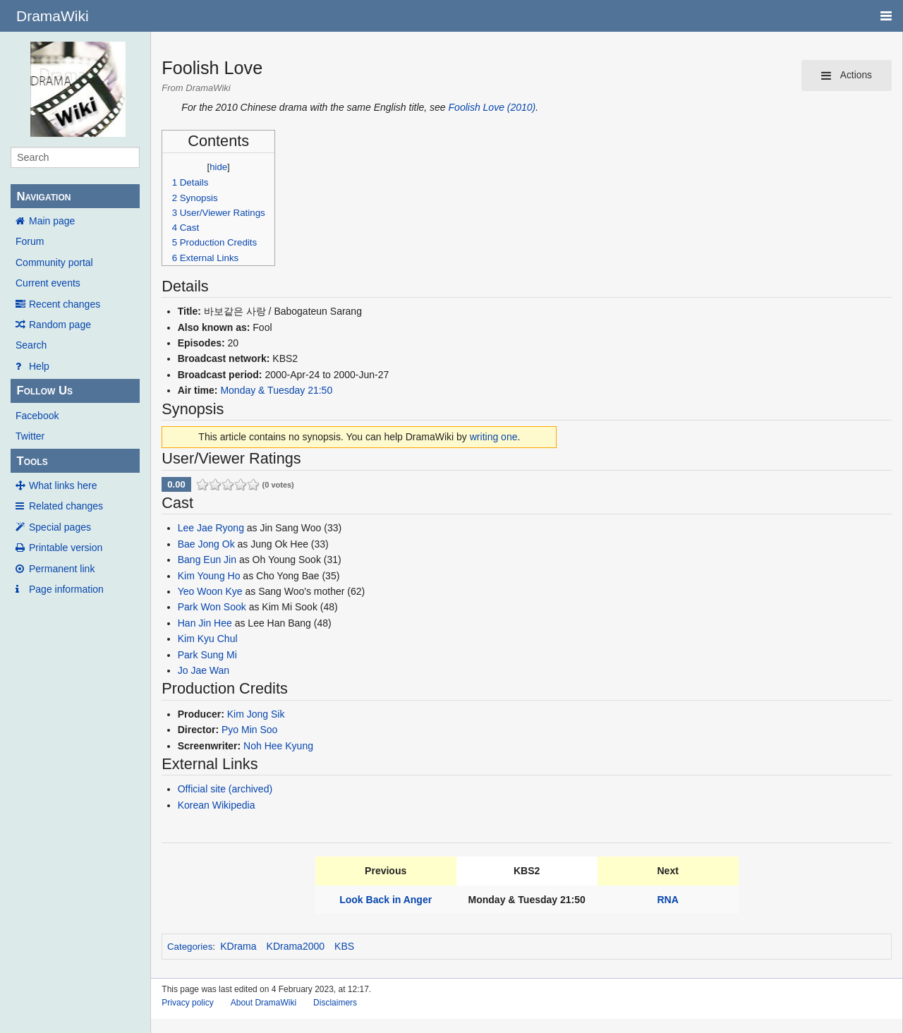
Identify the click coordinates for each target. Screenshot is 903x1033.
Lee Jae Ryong (211, 527)
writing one (494, 436)
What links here (63, 485)
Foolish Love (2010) (492, 107)
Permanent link (62, 568)
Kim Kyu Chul (208, 638)
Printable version (65, 547)
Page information (66, 589)
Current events (48, 283)
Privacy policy (187, 1003)
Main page (52, 220)
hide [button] (218, 167)
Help (39, 366)
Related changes (66, 506)
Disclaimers (335, 1003)
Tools (31, 461)
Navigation (43, 196)
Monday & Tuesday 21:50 (276, 390)
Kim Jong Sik (256, 714)
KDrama (238, 946)
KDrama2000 (296, 946)
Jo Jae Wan (203, 670)
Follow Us (44, 390)
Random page (60, 324)
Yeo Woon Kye (210, 591)
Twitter (30, 436)
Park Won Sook (212, 606)
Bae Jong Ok (206, 544)
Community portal (54, 262)
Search (31, 345)
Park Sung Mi (207, 654)
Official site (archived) (225, 789)
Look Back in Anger (385, 899)
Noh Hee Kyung (278, 745)
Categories (189, 946)
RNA (668, 899)
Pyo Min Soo (249, 729)
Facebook (37, 415)
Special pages (60, 527)
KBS (344, 946)
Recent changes (64, 304)
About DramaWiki (263, 1003)
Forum (30, 241)
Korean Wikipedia (216, 805)
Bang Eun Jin (207, 559)
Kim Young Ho (209, 575)
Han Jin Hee (205, 623)
